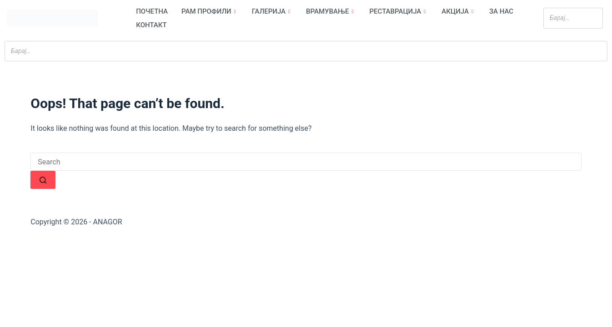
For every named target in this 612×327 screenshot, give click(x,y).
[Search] (593, 18)
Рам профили (209, 11)
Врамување (331, 11)
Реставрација (399, 11)
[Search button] (42, 180)
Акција (458, 11)
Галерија (272, 11)
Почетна (152, 11)
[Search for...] (305, 162)
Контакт (151, 25)
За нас (501, 11)
